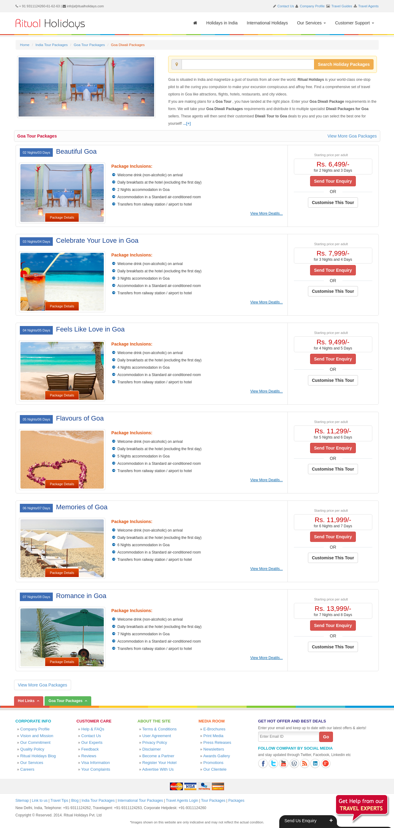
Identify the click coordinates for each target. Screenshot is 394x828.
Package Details (62, 217)
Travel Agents (368, 6)
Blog (74, 800)
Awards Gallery (216, 756)
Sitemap (22, 800)
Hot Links (26, 701)
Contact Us (285, 6)
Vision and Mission (36, 735)
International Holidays (267, 22)
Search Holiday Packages (344, 64)
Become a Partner (158, 756)
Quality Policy (32, 749)
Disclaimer (151, 749)
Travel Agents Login (182, 800)
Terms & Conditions (159, 729)
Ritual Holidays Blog (38, 756)
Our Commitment (35, 742)
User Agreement (156, 735)
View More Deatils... (266, 213)
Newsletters (213, 749)
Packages (236, 800)
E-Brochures (214, 729)
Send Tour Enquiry (333, 181)
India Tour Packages (51, 45)
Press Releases (217, 742)
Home (25, 45)
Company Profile (312, 6)
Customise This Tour (333, 202)
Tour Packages (213, 800)
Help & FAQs (92, 729)
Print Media (213, 735)
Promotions (213, 762)
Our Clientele (214, 769)
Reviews (88, 756)
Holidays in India (222, 22)
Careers (27, 769)
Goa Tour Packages (89, 45)
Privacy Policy (154, 742)
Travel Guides (341, 6)
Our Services (311, 22)
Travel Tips (59, 800)
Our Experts (91, 742)
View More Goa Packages (352, 136)
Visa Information (95, 762)
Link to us (39, 800)
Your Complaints (95, 769)
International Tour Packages (140, 800)
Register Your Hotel (159, 762)
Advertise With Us (158, 769)
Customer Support (354, 22)
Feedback (90, 749)
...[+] (187, 123)
